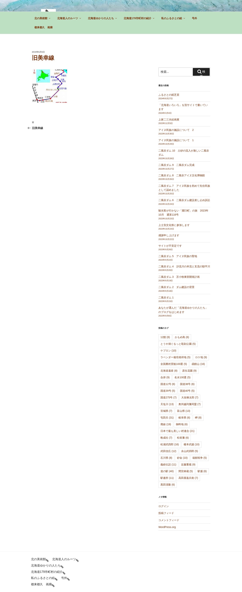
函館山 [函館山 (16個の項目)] (198, 363)
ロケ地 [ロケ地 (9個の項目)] (201, 357)
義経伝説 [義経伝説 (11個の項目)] (168, 464)
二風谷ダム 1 (166, 297)
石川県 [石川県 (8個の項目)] (166, 457)
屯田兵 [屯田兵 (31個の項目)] (167, 417)
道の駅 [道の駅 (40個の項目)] (167, 471)
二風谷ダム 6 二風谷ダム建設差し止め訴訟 (184, 200)
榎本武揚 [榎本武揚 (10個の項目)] (191, 444)
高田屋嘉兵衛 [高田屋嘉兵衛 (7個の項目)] (188, 477)
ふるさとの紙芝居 (168, 94)
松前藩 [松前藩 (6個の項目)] (183, 437)
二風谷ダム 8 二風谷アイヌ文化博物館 (181, 175)
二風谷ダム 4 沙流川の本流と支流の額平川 (184, 266)
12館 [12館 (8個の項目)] (165, 337)
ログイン (163, 506)
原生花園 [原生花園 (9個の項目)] (189, 370)
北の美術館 (42, 18)
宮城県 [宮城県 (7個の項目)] (166, 410)
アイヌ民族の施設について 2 (176, 129)
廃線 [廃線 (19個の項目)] (165, 424)
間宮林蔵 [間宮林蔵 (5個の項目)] (185, 471)
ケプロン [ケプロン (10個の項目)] (168, 350)
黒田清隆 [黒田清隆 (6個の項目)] (167, 484)
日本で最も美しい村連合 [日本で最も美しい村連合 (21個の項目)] (177, 430)
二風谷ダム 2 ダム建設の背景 (176, 287)
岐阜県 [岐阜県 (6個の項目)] (184, 417)
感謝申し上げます (168, 235)
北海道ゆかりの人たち (102, 18)
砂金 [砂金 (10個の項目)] (182, 457)
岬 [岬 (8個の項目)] (198, 417)
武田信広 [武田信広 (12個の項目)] (168, 451)
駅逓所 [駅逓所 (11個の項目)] (167, 477)
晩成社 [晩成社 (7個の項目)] (166, 437)
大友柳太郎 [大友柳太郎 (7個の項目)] (189, 397)
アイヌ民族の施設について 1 (176, 140)
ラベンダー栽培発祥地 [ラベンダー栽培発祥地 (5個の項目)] (175, 357)
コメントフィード (168, 520)
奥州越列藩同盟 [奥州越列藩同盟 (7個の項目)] (189, 404)
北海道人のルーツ (69, 18)
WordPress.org (167, 527)
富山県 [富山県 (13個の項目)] (183, 410)
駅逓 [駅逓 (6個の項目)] (202, 471)
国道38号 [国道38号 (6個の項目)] (187, 384)
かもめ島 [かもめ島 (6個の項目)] (182, 337)
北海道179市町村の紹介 (139, 18)
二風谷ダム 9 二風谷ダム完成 (176, 164)
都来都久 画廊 (43, 27)
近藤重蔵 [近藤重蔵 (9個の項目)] (188, 464)
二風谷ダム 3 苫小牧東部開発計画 (179, 276)
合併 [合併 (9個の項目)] (165, 377)
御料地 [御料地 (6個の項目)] (182, 424)
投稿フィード (166, 513)
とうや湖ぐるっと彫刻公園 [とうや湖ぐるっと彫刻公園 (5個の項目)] (178, 343)
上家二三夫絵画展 (168, 119)
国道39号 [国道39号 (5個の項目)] (167, 390)
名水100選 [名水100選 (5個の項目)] (182, 377)
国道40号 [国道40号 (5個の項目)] (187, 390)
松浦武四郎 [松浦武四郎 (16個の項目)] (169, 444)
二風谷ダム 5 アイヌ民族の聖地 (177, 256)
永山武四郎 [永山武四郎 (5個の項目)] (189, 451)
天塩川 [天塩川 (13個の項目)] (167, 404)
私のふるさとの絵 (173, 18)
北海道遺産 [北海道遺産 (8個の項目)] (168, 370)
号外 (194, 18)
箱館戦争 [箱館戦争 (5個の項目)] (199, 457)
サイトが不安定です (170, 245)
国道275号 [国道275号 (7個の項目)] (168, 397)
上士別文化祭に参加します (174, 225)
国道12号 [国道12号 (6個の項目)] (167, 384)
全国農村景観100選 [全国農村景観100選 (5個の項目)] (173, 363)
